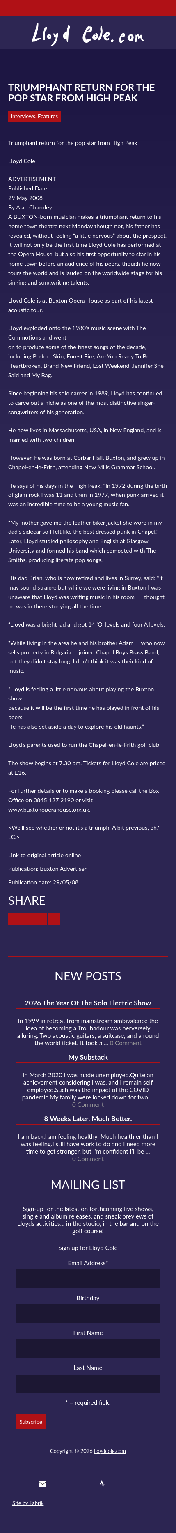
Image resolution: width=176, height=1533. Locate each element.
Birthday (88, 1297)
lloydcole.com (110, 1451)
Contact (42, 1483)
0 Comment (126, 1042)
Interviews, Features (34, 116)
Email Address (88, 1263)
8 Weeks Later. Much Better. (88, 1118)
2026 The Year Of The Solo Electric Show (88, 1002)
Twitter (57, 1483)
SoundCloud (87, 1483)
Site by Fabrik (27, 1503)
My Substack (88, 1057)
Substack (132, 1483)
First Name (88, 1332)
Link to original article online (44, 854)
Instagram (117, 1483)
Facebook (72, 1483)
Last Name (88, 1367)
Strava (102, 1483)
